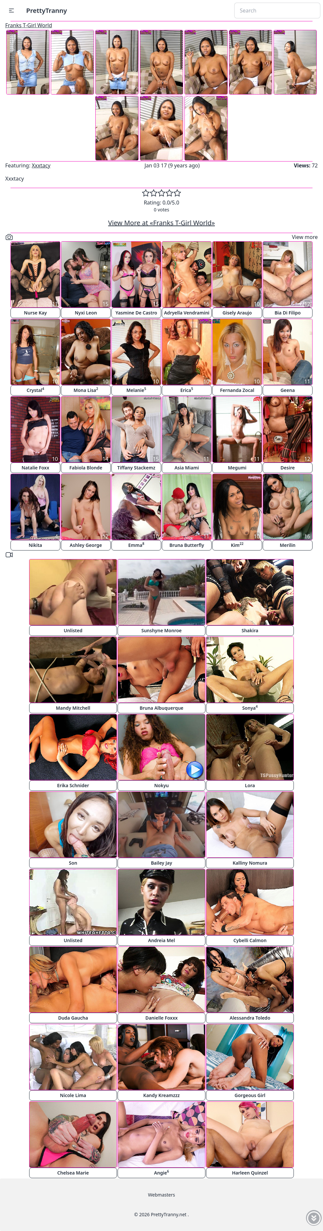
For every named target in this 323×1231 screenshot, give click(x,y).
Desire (287, 467)
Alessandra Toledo (250, 1018)
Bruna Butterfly (186, 545)
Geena (287, 390)
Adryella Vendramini (187, 313)
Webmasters (161, 1195)
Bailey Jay (161, 863)
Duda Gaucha (73, 1018)
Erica (186, 389)
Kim (237, 544)
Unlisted (73, 630)
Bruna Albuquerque (161, 708)
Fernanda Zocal (237, 390)
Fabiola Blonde (86, 467)
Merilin (287, 545)
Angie (161, 1172)
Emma (136, 544)
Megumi (237, 467)
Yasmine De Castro (136, 313)
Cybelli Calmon (249, 940)
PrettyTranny (46, 10)
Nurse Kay (35, 313)
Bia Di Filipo (288, 313)
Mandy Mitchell (73, 708)
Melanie (136, 389)
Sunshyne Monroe (161, 630)
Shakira (249, 630)
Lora (250, 785)
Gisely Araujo (237, 313)
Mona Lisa (85, 389)
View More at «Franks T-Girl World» (161, 222)
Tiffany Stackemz (136, 467)
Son (73, 863)
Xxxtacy (41, 165)
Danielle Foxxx (161, 1018)
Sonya (249, 707)
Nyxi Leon (86, 313)
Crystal (35, 389)
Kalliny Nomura (250, 863)
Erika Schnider (73, 785)
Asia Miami (187, 467)
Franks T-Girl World (28, 25)
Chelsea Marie (73, 1173)
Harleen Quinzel (250, 1173)
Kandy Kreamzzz (161, 1095)
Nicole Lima (73, 1095)
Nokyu (161, 785)
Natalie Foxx (35, 467)
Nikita (35, 545)
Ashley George (86, 545)
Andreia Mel (161, 940)
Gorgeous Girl (250, 1095)
